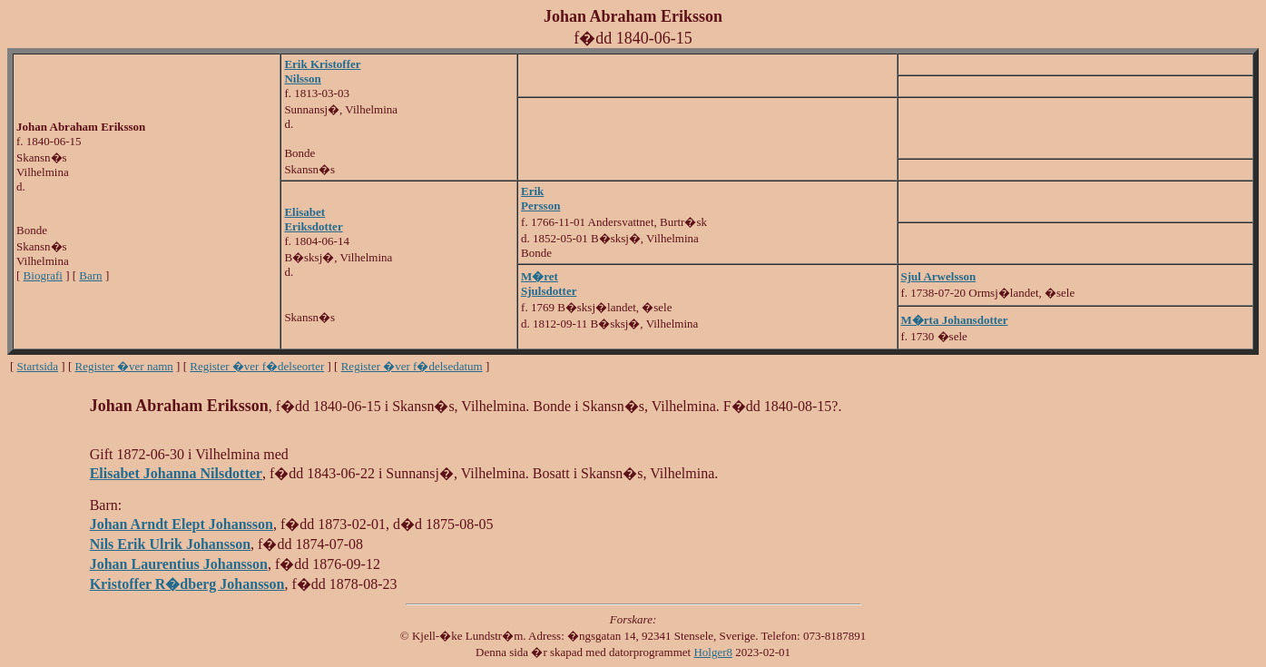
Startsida (38, 366)
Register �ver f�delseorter (257, 366)
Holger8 (712, 652)
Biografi (43, 275)
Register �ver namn (124, 366)
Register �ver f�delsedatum (412, 366)
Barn (90, 275)
